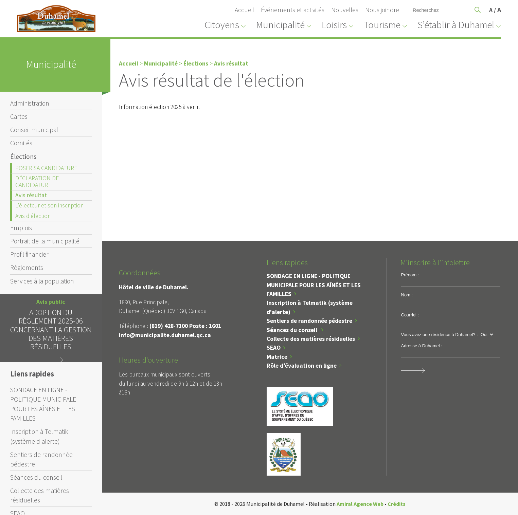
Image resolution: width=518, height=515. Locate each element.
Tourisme (382, 24)
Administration (29, 103)
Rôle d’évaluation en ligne (302, 365)
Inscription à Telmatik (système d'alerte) (39, 436)
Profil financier (29, 254)
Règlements (26, 267)
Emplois (21, 228)
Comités (21, 143)
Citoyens (221, 24)
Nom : (407, 295)
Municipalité (280, 24)
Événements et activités (292, 10)
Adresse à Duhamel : (421, 346)
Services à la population (42, 281)
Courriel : (410, 315)
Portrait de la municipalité (44, 241)
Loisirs (334, 24)
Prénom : (410, 275)
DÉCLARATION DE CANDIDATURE (37, 181)
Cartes (19, 116)
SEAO (274, 347)
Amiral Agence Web (360, 503)
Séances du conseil (36, 477)
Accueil (244, 10)
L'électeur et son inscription (49, 205)
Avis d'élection (33, 216)
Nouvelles (344, 10)
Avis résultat (31, 195)
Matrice (277, 357)
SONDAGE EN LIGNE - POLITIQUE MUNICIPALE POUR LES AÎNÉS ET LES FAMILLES (43, 404)
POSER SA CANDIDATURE (46, 168)
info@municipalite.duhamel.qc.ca (165, 335)
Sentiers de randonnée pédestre (41, 459)
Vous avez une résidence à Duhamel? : (439, 334)
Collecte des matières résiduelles (39, 495)
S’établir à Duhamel (455, 24)
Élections (23, 156)
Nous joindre (382, 10)
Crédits (397, 503)
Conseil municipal (34, 130)
